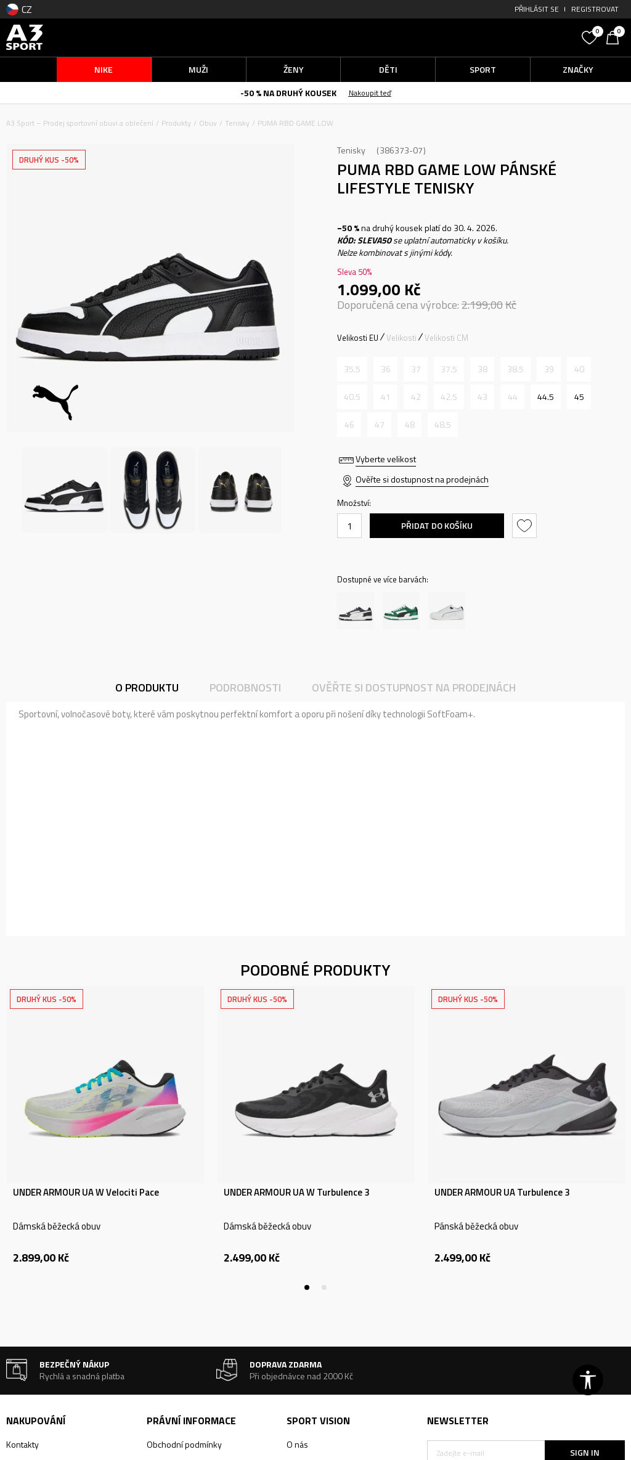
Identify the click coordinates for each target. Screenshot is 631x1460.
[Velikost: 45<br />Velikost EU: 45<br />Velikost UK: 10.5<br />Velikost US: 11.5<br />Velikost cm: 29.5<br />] (579, 397)
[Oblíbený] (591, 36)
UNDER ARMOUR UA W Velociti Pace (86, 1192)
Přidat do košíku (437, 525)
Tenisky (237, 123)
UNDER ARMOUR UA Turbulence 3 (501, 1192)
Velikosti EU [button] (357, 338)
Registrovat (595, 9)
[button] (501, 37)
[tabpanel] (105, 1138)
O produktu (147, 687)
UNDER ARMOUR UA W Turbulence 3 (296, 1192)
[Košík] (615, 36)
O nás (297, 1444)
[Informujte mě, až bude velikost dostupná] (352, 369)
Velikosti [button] (401, 338)
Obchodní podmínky (184, 1444)
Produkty (176, 123)
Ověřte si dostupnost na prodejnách (422, 479)
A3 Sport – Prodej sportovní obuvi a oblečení (79, 123)
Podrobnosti (245, 687)
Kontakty (22, 1444)
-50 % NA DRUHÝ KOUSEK (288, 92)
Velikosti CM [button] (446, 338)
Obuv (208, 123)
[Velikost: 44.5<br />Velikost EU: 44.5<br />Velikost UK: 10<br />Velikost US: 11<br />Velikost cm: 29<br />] (546, 397)
